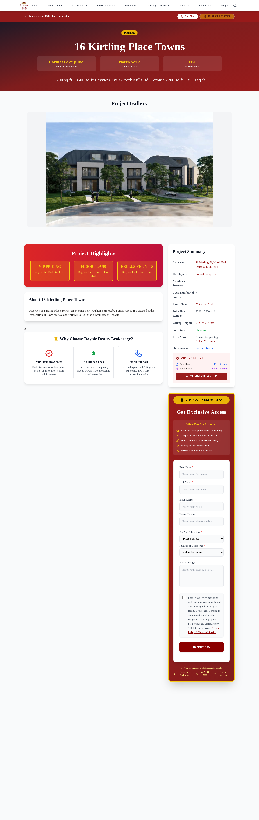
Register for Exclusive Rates (50, 272)
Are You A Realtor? (190, 532)
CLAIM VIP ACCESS (201, 376)
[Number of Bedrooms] (201, 552)
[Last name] (201, 489)
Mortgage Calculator (157, 5)
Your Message (187, 562)
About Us (184, 5)
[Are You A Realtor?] (201, 539)
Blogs (224, 5)
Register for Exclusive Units (137, 272)
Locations (79, 5)
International (106, 5)
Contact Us (205, 5)
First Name (186, 467)
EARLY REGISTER (217, 16)
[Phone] (201, 521)
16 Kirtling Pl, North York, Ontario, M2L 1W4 (211, 264)
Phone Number (188, 514)
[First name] (201, 474)
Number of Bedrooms (192, 546)
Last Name (186, 482)
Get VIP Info (205, 304)
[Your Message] (201, 576)
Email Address (188, 499)
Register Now (201, 646)
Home (34, 5)
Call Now (187, 16)
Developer (130, 5)
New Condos (55, 5)
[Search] (235, 5)
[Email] (201, 506)
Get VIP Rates (205, 341)
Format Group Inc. (206, 273)
